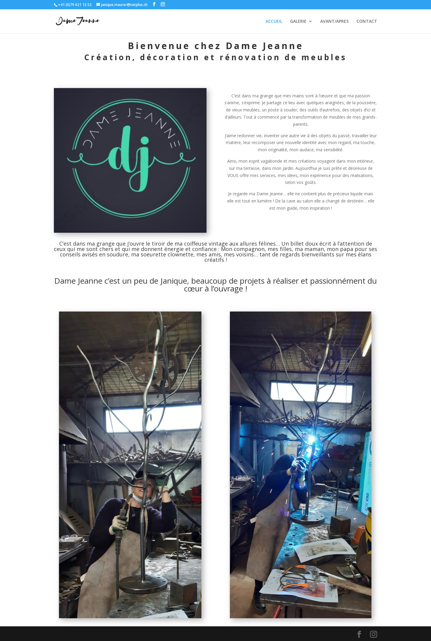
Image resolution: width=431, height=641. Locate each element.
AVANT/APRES (334, 21)
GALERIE (298, 21)
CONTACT (366, 21)
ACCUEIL (273, 21)
